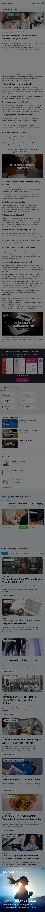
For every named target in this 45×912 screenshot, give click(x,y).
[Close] (43, 869)
